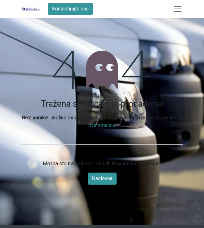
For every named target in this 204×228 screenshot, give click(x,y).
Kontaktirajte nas (70, 9)
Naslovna (102, 178)
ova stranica (101, 125)
